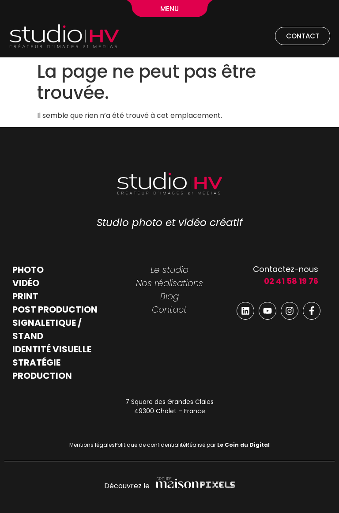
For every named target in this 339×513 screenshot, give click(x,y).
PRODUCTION (42, 376)
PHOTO (28, 270)
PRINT (25, 296)
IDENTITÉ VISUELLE (51, 349)
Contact (169, 309)
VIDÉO (25, 283)
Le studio (169, 270)
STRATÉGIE (36, 362)
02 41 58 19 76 (291, 281)
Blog (169, 296)
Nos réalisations (169, 283)
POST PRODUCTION (55, 309)
